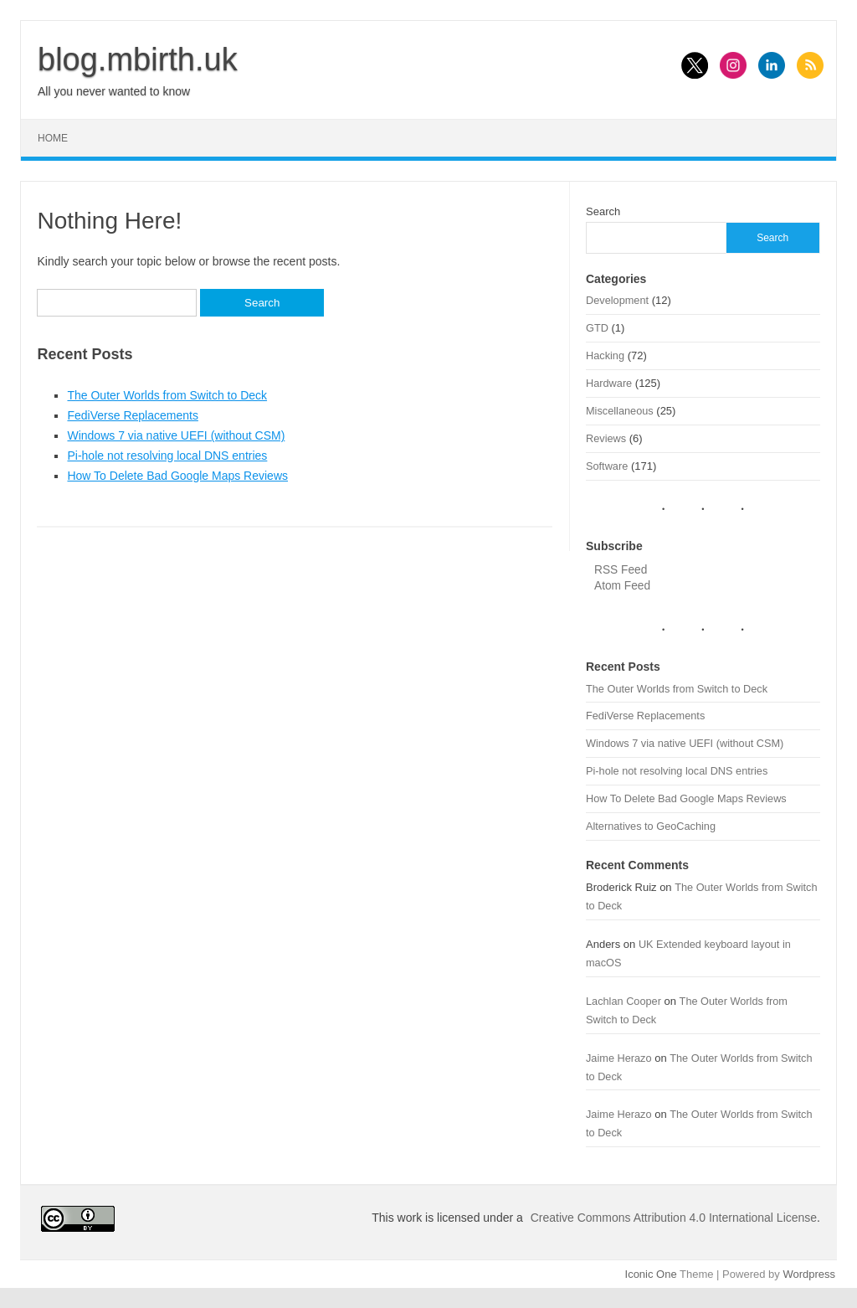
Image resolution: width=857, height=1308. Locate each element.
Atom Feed (622, 585)
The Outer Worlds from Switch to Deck (167, 395)
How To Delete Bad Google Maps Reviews (177, 475)
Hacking (605, 355)
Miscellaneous (620, 410)
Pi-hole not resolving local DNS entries (167, 455)
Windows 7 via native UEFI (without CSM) (176, 435)
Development (617, 300)
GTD (597, 328)
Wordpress (809, 1274)
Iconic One (651, 1274)
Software (607, 466)
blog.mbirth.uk (138, 59)
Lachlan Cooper (623, 1001)
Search (603, 211)
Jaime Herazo (619, 1058)
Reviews (606, 438)
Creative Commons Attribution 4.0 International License (674, 1217)
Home (53, 138)
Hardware (609, 383)
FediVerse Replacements (132, 415)
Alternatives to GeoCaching (651, 826)
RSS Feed (620, 570)
